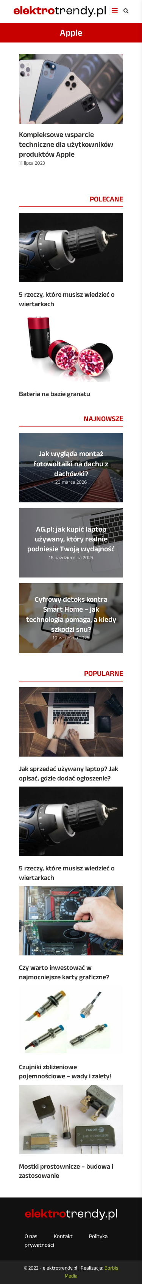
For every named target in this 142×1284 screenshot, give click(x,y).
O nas (31, 1236)
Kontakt (63, 1236)
